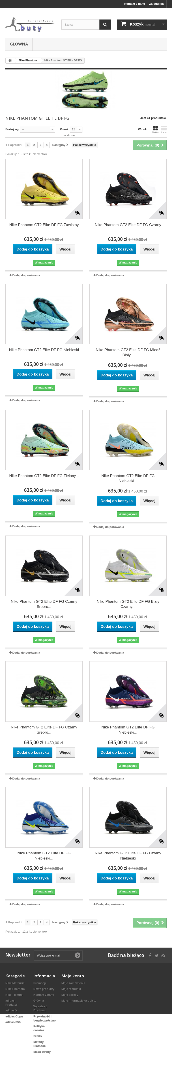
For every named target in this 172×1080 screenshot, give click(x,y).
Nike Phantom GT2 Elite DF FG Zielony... (44, 476)
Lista (164, 130)
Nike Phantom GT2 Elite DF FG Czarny (128, 225)
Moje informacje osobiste (78, 1000)
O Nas (37, 1036)
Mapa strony (42, 1051)
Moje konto (72, 975)
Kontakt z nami (134, 3)
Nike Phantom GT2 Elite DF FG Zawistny (44, 225)
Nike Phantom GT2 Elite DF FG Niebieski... (128, 478)
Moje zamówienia (73, 983)
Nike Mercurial (15, 983)
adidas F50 (12, 1022)
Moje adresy (69, 994)
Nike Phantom (15, 989)
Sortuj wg (12, 129)
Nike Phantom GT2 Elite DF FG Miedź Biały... (128, 352)
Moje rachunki (71, 989)
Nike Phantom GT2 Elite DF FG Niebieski (44, 350)
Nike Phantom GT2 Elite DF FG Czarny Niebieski (128, 855)
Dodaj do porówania (26, 275)
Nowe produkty (43, 989)
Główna (19, 44)
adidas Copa (14, 1016)
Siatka (155, 130)
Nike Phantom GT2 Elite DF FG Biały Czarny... (128, 604)
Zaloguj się (156, 3)
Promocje (40, 983)
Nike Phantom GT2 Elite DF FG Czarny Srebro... (44, 604)
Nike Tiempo (14, 994)
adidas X (11, 1010)
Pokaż (64, 129)
